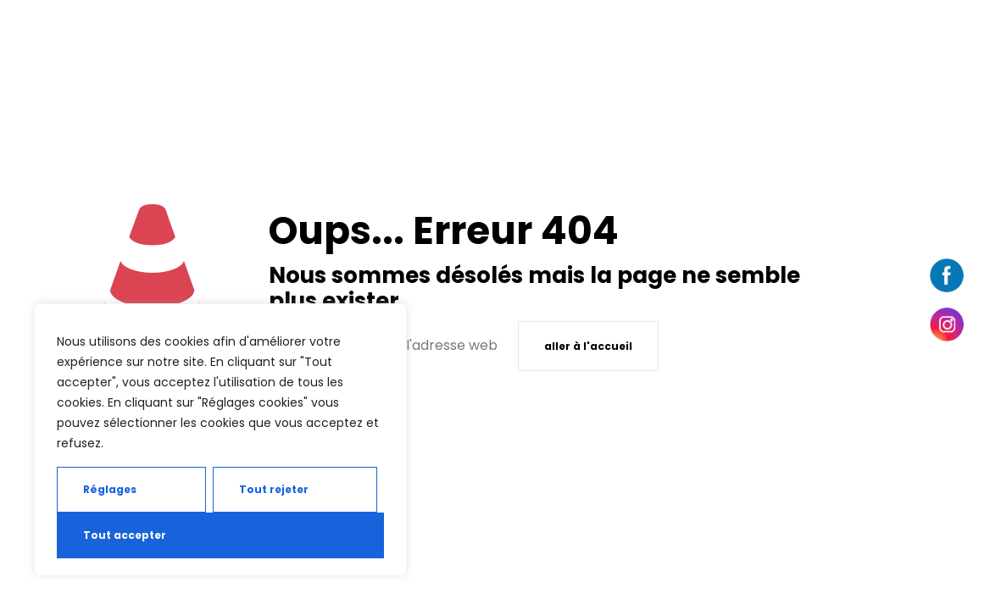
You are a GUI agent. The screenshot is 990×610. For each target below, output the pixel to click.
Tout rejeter (274, 489)
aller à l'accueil (588, 346)
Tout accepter (124, 535)
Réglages (109, 489)
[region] (220, 439)
